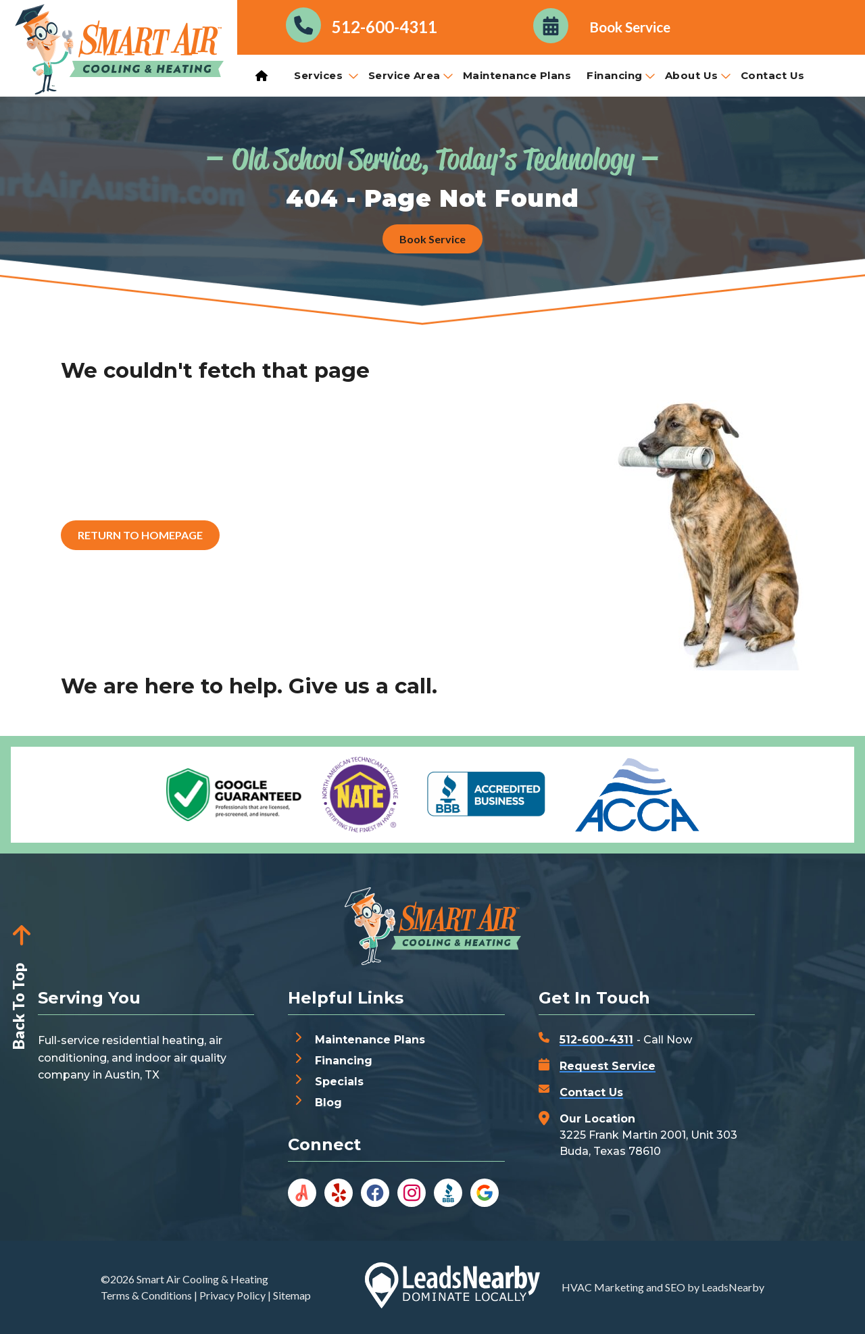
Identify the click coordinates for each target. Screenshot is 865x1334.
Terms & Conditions (146, 1295)
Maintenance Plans (517, 75)
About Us (698, 75)
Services (326, 75)
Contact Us (773, 75)
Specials (339, 1081)
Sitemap (292, 1295)
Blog (328, 1102)
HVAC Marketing (603, 1287)
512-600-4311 (596, 1039)
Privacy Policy (232, 1295)
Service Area (410, 75)
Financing (621, 75)
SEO (675, 1287)
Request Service (608, 1066)
